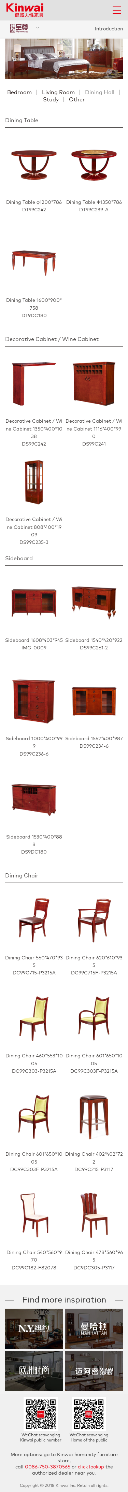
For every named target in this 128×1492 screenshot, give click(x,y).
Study (51, 99)
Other (77, 99)
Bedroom (19, 92)
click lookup (91, 1467)
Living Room (58, 92)
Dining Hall (99, 92)
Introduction (109, 29)
